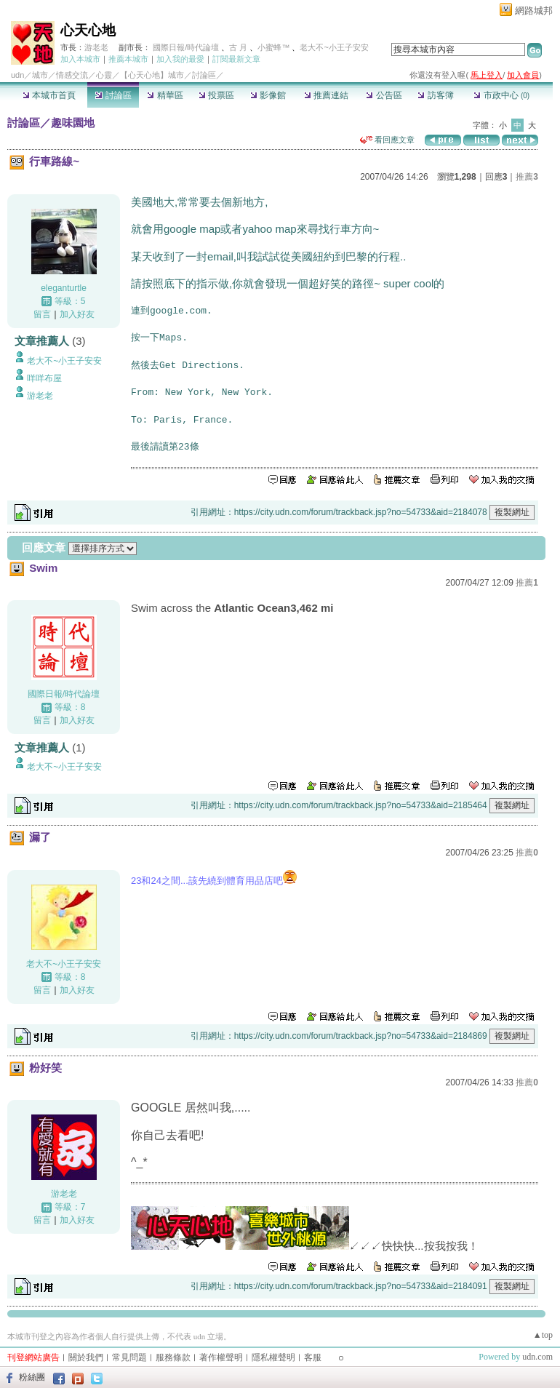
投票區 (216, 95)
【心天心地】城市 (152, 75)
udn (17, 75)
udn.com (537, 1357)
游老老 (96, 47)
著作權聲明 (221, 1357)
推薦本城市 (128, 59)
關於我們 (85, 1357)
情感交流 (72, 75)
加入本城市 (80, 59)
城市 (40, 75)
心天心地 (88, 30)
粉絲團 (32, 1377)
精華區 (165, 95)
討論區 (113, 95)
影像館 (268, 95)
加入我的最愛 (180, 59)
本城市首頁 (49, 95)
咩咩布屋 (44, 378)
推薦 (527, 177)
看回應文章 (387, 139)
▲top (543, 1335)
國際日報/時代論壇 (186, 47)
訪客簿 (435, 95)
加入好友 (77, 314)
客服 (312, 1357)
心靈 (104, 75)
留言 (42, 314)
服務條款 (173, 1357)
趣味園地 (73, 122)
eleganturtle (64, 288)
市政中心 (501, 95)
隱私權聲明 (273, 1357)
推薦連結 (326, 95)
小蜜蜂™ (273, 47)
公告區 (383, 95)
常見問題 (129, 1357)
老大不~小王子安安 (334, 47)
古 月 (239, 47)
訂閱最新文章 (236, 59)
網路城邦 (534, 10)
